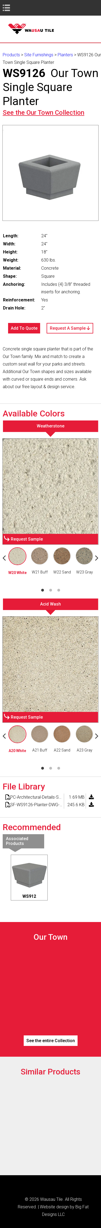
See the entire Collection (50, 1040)
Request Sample (27, 539)
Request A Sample (70, 328)
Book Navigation (16, 7)
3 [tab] (58, 590)
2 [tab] (50, 590)
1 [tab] (42, 590)
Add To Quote (24, 328)
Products (11, 54)
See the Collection (43, 112)
